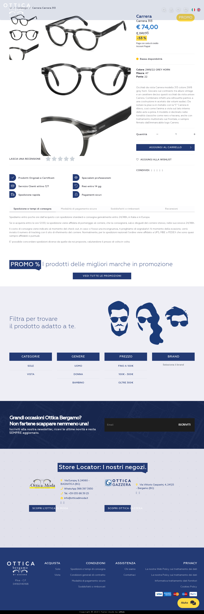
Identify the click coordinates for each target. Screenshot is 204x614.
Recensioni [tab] (171, 209)
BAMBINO (78, 383)
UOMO (78, 366)
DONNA (78, 374)
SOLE (31, 366)
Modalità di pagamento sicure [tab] (79, 209)
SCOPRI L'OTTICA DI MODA (43, 508)
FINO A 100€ (125, 366)
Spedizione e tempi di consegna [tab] (32, 209)
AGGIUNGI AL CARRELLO (170, 147)
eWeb (122, 612)
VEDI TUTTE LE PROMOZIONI (102, 276)
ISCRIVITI (184, 424)
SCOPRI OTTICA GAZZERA (119, 508)
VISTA (30, 374)
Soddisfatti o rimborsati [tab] (125, 209)
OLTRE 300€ (125, 383)
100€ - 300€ (126, 374)
